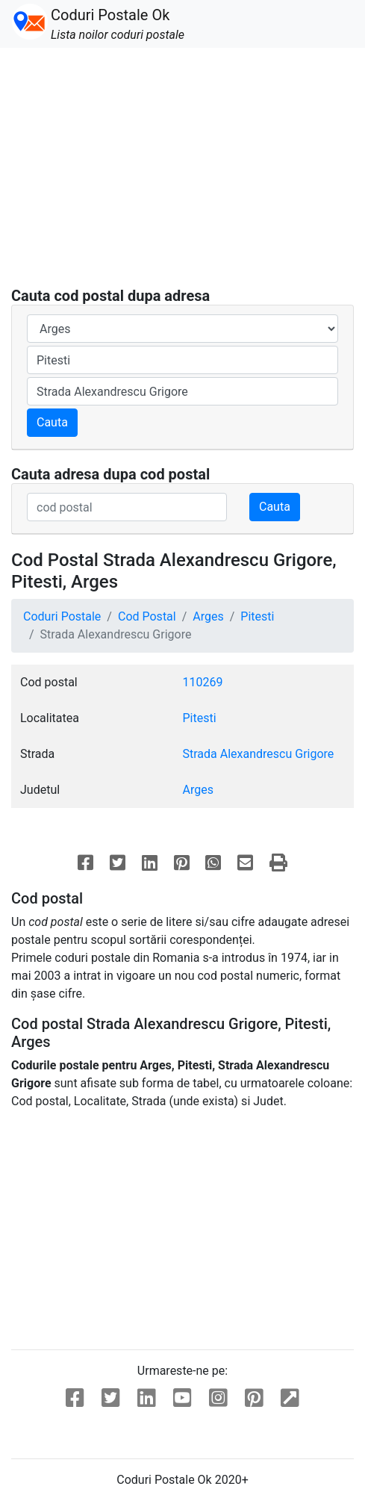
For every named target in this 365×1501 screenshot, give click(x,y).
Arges (208, 616)
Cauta (52, 422)
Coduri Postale (62, 616)
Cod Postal (147, 616)
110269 (203, 682)
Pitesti (257, 616)
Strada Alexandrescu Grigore (258, 754)
